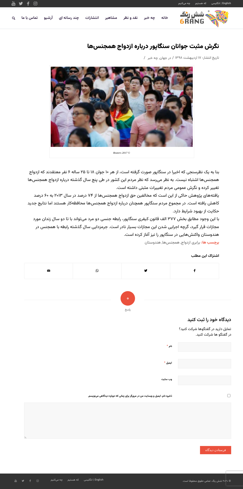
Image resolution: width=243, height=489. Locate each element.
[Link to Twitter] (20, 3)
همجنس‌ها (170, 242)
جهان (163, 58)
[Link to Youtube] (13, 3)
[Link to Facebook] (28, 3)
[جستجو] (13, 18)
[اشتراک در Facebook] (194, 271)
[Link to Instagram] (35, 3)
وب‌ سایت (166, 379)
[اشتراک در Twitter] (146, 271)
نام (169, 346)
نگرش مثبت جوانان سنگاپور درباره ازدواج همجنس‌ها (153, 46)
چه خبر (153, 58)
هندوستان (153, 242)
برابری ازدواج (190, 242)
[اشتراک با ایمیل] (48, 271)
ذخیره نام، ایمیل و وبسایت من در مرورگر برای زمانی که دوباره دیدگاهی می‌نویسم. (130, 396)
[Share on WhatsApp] (97, 271)
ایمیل (168, 362)
